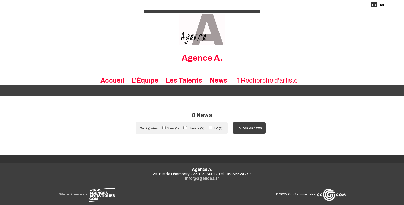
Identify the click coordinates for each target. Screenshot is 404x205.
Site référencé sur (87, 194)
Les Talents (184, 80)
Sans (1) (171, 128)
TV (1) (215, 128)
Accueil (112, 80)
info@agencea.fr (202, 178)
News (218, 80)
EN (382, 4)
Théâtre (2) (194, 128)
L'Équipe (145, 80)
